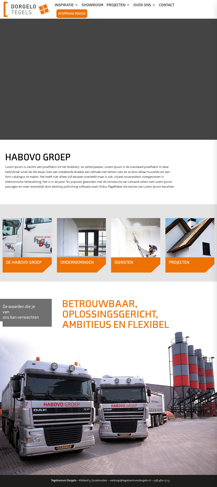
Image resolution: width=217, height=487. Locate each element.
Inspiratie (66, 5)
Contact (166, 5)
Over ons (144, 5)
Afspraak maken (72, 14)
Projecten (118, 5)
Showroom (92, 5)
